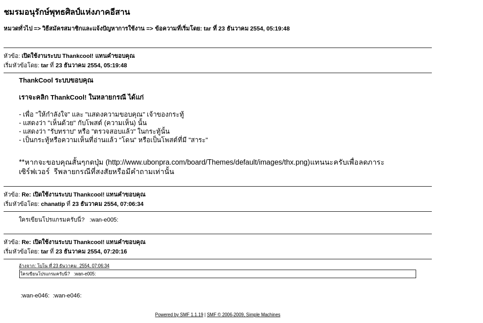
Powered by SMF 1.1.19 (179, 314)
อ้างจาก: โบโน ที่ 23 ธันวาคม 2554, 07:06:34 (64, 265)
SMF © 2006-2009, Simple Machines (244, 314)
